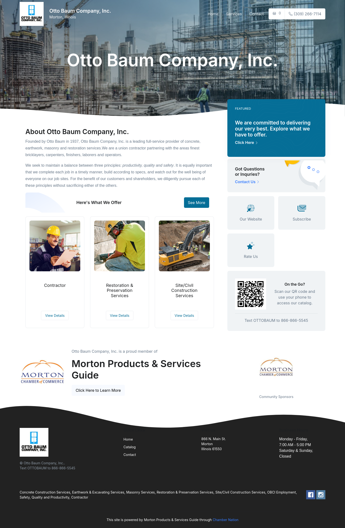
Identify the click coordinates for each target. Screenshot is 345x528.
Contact (256, 13)
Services (234, 13)
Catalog (129, 447)
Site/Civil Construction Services (184, 290)
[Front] (33, 14)
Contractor (55, 285)
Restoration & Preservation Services (119, 290)
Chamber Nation (226, 520)
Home (213, 13)
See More (196, 202)
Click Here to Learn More (98, 390)
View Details (54, 315)
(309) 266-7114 (305, 13)
